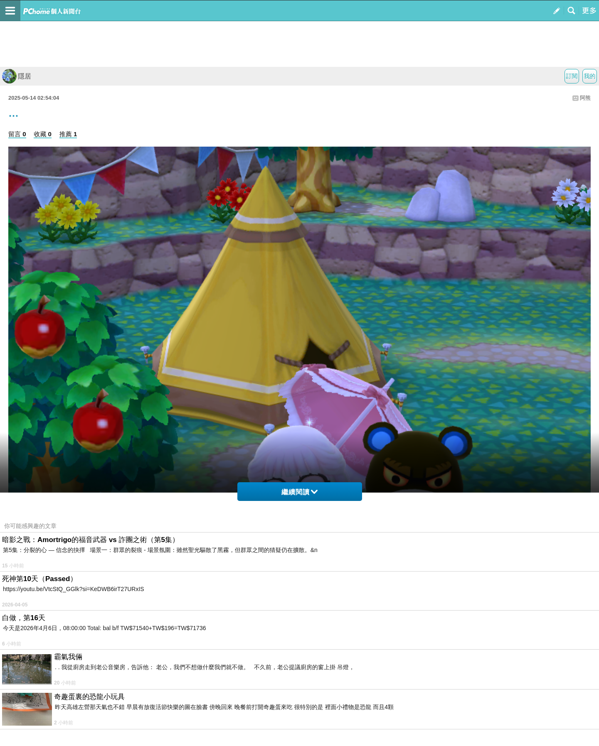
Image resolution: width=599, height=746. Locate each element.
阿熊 (585, 98)
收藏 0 (43, 133)
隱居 (16, 76)
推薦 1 (68, 133)
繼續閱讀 (299, 492)
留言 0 (17, 133)
